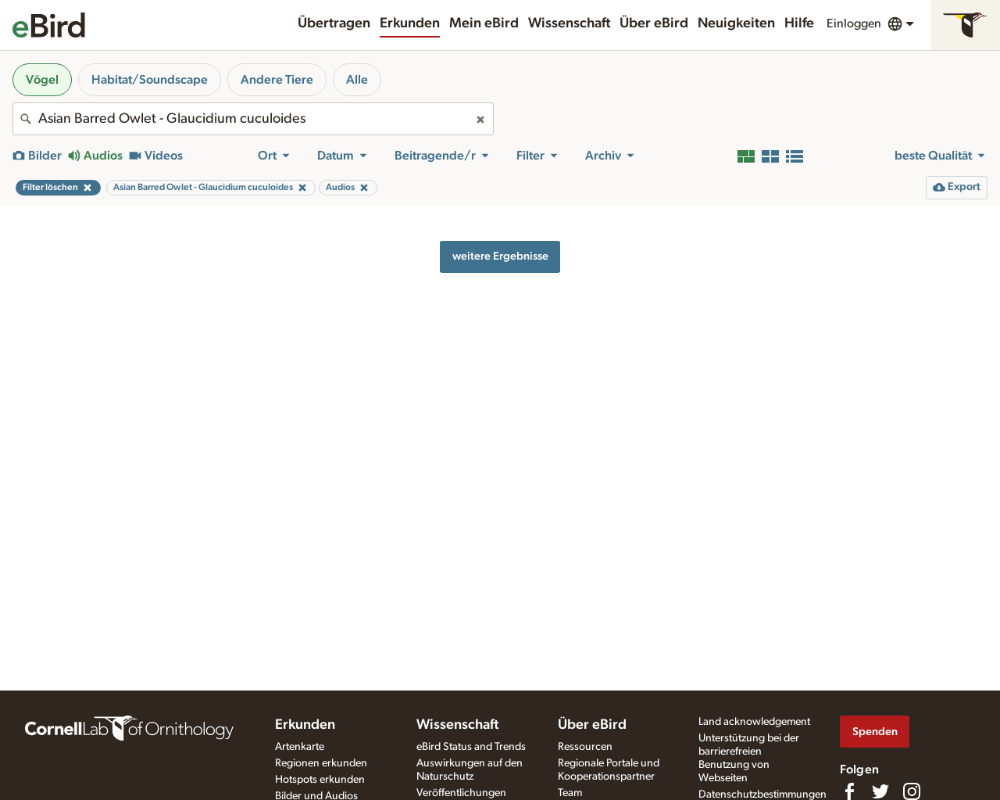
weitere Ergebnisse (500, 256)
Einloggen (854, 23)
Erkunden (410, 23)
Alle (357, 80)
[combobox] (253, 119)
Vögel (42, 80)
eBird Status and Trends (471, 746)
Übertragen (334, 23)
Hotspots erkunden (320, 779)
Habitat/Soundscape (149, 80)
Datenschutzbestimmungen (762, 794)
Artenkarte (299, 746)
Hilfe (799, 23)
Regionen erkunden (321, 763)
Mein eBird (484, 23)
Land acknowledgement (754, 721)
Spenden (875, 731)
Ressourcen (585, 746)
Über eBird (654, 23)
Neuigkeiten (736, 23)
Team (570, 792)
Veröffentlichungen (461, 792)
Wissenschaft (569, 23)
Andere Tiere (277, 80)
